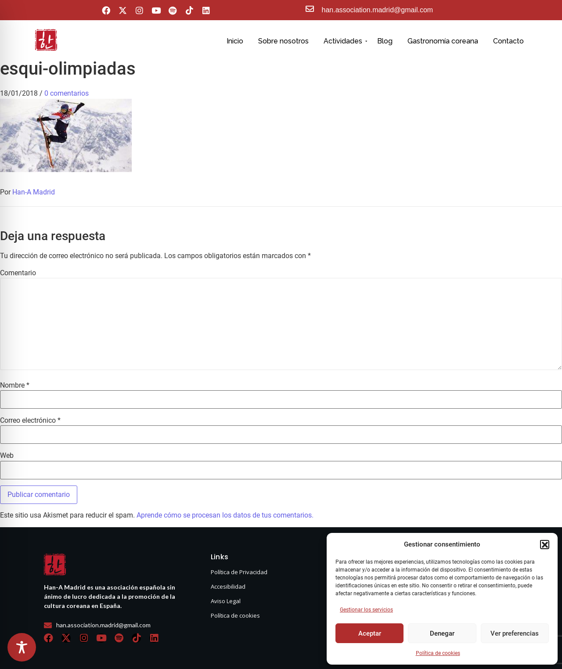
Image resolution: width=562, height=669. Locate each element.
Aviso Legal (226, 601)
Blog (385, 41)
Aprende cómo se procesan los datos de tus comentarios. (225, 515)
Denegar (442, 633)
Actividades (344, 41)
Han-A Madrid (33, 192)
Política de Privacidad (239, 572)
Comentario (18, 273)
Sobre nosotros (283, 41)
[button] (544, 544)
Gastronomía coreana (442, 41)
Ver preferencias (514, 633)
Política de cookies (438, 653)
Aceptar (369, 633)
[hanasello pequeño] (46, 40)
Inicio (235, 41)
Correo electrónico (30, 420)
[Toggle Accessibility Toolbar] (22, 647)
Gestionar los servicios (366, 610)
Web (7, 455)
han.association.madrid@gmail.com (377, 10)
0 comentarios (66, 93)
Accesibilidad (228, 586)
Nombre (14, 385)
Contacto (508, 41)
